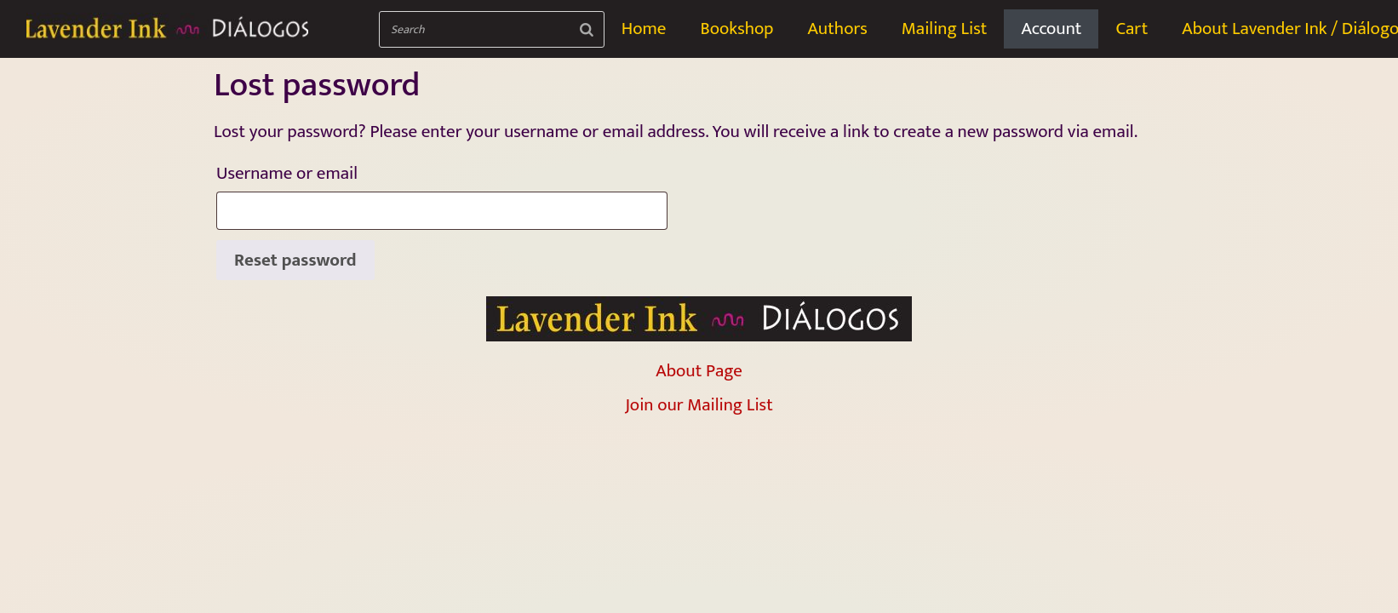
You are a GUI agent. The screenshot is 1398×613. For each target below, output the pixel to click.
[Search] (587, 29)
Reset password (295, 260)
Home (644, 28)
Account (1051, 28)
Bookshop (736, 28)
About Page (699, 371)
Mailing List (945, 28)
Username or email (325, 172)
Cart (1131, 28)
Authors (837, 28)
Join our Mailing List (699, 405)
